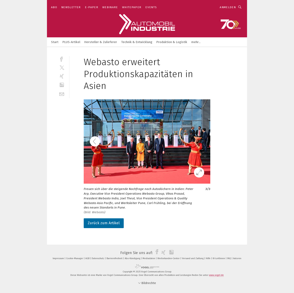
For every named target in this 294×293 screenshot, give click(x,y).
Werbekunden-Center (168, 258)
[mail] (61, 93)
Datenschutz (98, 258)
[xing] (61, 76)
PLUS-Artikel (71, 42)
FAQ (229, 258)
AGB (87, 258)
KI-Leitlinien (219, 258)
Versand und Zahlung (193, 258)
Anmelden (228, 7)
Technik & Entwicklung (136, 42)
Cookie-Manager (75, 258)
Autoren (237, 258)
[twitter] (61, 67)
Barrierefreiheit (115, 258)
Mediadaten (149, 258)
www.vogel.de (216, 275)
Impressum (59, 258)
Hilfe (208, 258)
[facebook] (61, 58)
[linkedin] (61, 85)
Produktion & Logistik (171, 42)
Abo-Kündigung (133, 258)
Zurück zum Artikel (104, 223)
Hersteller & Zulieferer (100, 42)
